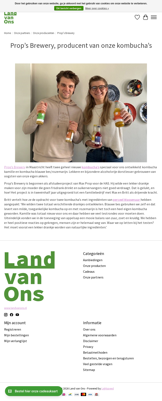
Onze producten (94, 266)
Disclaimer (90, 341)
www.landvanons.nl (15, 308)
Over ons (89, 329)
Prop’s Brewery (14, 167)
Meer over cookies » (97, 8)
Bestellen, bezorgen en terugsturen (108, 358)
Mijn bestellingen (16, 335)
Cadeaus (89, 271)
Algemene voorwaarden (99, 335)
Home (7, 33)
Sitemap (89, 370)
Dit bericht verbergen (68, 8)
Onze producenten (43, 33)
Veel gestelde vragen (97, 364)
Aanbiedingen (92, 260)
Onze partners (22, 33)
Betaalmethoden (95, 352)
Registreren (12, 329)
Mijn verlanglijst (15, 341)
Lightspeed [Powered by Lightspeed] (107, 388)
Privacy (88, 347)
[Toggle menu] (154, 17)
